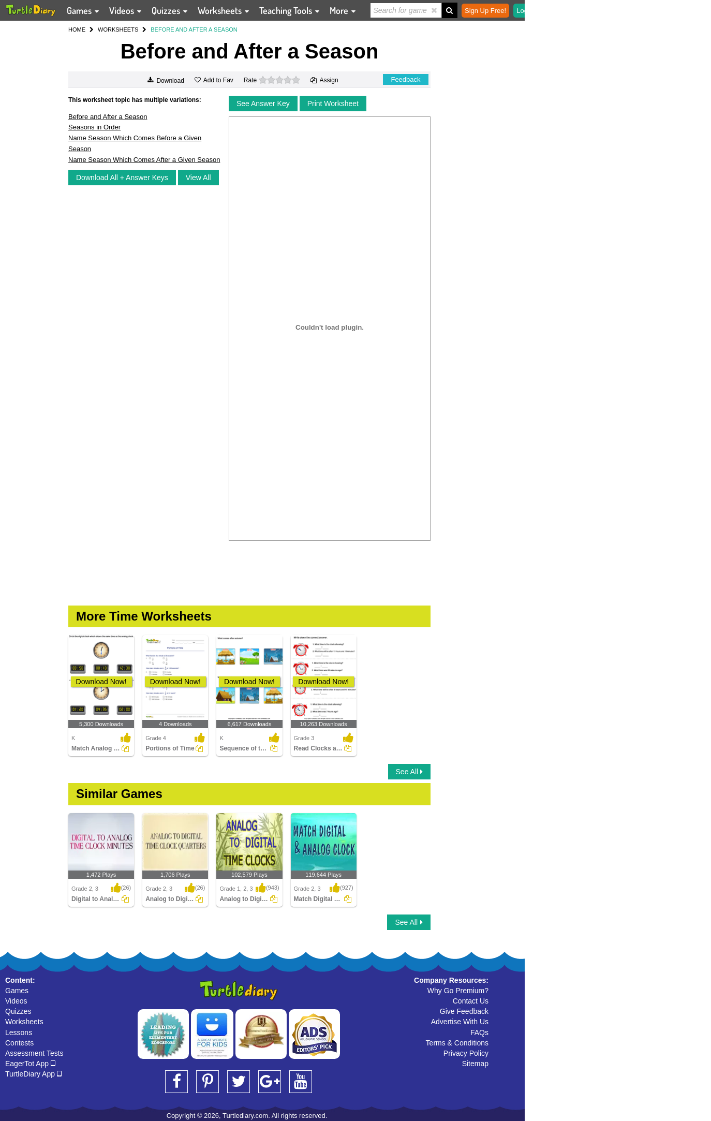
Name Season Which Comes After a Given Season (144, 160)
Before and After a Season (107, 117)
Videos (16, 1001)
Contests (19, 1043)
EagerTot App (30, 1063)
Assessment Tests (34, 1053)
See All (409, 772)
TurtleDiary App (33, 1074)
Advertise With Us (459, 1021)
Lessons (18, 1032)
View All (198, 177)
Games (16, 990)
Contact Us (470, 1001)
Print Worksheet (333, 103)
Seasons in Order (94, 127)
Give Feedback (464, 1011)
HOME (76, 29)
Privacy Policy (465, 1053)
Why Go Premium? (457, 990)
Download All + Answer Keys (122, 177)
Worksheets (24, 1021)
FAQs (479, 1032)
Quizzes (18, 1011)
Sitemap (475, 1063)
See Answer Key (263, 103)
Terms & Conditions (457, 1043)
